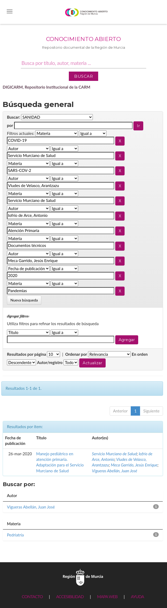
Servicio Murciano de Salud (114, 453)
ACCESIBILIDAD (70, 596)
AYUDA (137, 596)
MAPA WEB (107, 596)
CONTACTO (32, 596)
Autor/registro (50, 362)
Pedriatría (15, 534)
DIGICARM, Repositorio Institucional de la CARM (46, 87)
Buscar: (13, 117)
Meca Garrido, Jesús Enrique (134, 464)
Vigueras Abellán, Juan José (114, 470)
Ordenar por (76, 354)
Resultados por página (26, 354)
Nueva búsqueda (24, 300)
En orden (140, 354)
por (10, 125)
